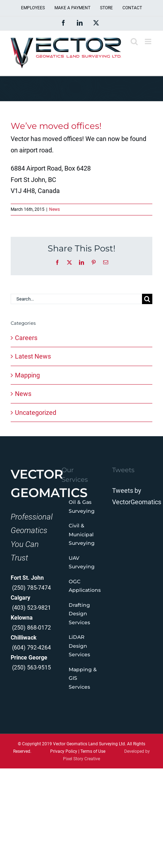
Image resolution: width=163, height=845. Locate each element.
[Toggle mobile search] (134, 41)
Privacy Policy (63, 751)
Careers (26, 337)
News (54, 209)
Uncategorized (35, 412)
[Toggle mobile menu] (148, 41)
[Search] (147, 299)
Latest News (33, 356)
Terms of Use (92, 751)
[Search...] (76, 299)
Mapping (27, 375)
